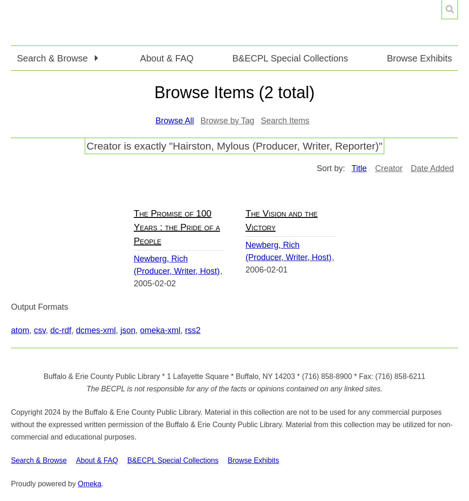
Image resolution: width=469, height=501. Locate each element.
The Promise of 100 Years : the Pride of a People (177, 227)
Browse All (175, 120)
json (128, 330)
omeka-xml (160, 330)
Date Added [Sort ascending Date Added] (432, 168)
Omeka (90, 484)
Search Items (285, 120)
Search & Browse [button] (53, 58)
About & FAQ (167, 58)
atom (20, 330)
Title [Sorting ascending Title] (359, 168)
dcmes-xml (96, 330)
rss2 (193, 330)
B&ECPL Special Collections (290, 58)
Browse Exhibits (419, 58)
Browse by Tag (228, 120)
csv (40, 330)
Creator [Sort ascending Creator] (389, 168)
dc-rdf (60, 330)
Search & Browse (39, 460)
